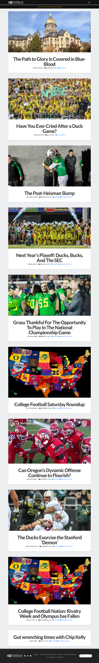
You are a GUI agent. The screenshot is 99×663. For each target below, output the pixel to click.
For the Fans (60, 135)
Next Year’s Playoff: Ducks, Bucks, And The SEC (49, 257)
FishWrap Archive (66, 197)
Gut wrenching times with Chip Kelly (49, 637)
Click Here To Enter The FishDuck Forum (49, 6)
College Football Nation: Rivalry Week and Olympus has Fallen (49, 613)
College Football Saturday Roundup (49, 404)
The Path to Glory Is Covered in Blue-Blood (49, 61)
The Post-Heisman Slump (49, 193)
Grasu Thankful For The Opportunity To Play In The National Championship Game (49, 327)
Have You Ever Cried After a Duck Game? (49, 128)
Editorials (62, 68)
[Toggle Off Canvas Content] (89, 2)
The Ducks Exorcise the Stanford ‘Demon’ (49, 539)
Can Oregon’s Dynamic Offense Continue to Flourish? (49, 472)
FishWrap (56, 197)
